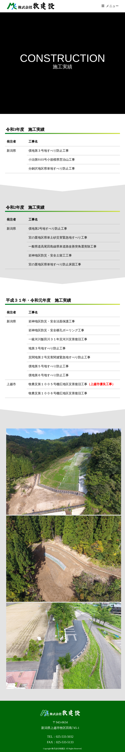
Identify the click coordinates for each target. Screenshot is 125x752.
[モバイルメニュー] (110, 6)
